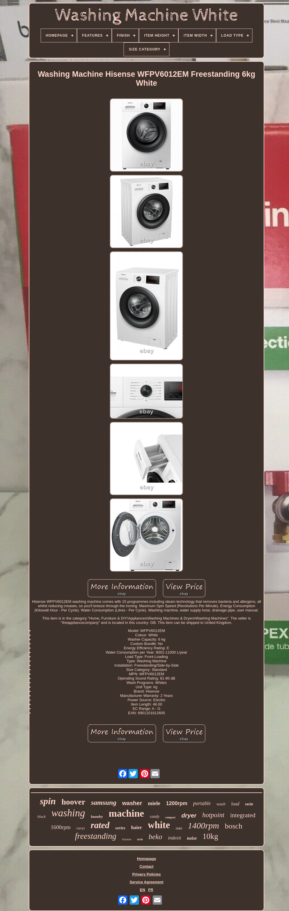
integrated (243, 815)
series (120, 828)
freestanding (95, 836)
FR (150, 890)
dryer (189, 815)
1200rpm (176, 803)
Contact (146, 866)
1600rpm (61, 827)
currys (80, 828)
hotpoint (213, 815)
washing (68, 813)
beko (155, 837)
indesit (174, 838)
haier (136, 827)
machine (126, 813)
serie (249, 804)
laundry (97, 816)
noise (192, 838)
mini (179, 828)
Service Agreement (146, 882)
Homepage (146, 858)
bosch (233, 826)
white (159, 825)
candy (154, 816)
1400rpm (203, 825)
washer (132, 803)
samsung (103, 802)
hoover (73, 801)
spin (48, 801)
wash (220, 804)
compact (170, 817)
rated (100, 825)
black (41, 816)
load (235, 803)
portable (202, 803)
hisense (126, 839)
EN (142, 890)
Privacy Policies (146, 874)
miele (154, 803)
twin (140, 839)
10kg (210, 836)
